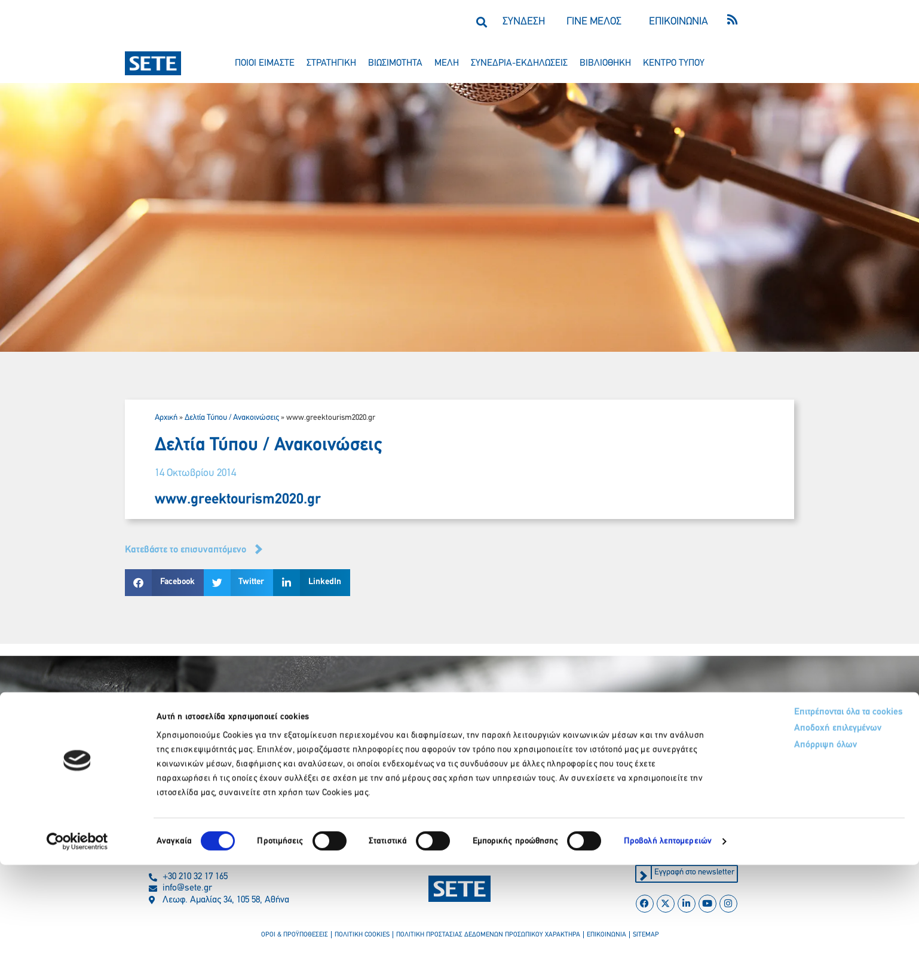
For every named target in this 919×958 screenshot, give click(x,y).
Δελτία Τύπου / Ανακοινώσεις (232, 417)
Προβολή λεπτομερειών (668, 934)
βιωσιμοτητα (395, 63)
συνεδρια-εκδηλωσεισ (519, 63)
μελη (446, 63)
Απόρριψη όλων (769, 842)
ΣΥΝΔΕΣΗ (524, 21)
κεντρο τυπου (673, 63)
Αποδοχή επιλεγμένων (783, 824)
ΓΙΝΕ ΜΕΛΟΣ (593, 21)
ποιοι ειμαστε (265, 63)
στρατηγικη (331, 63)
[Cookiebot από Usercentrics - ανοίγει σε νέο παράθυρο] (77, 935)
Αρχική (166, 417)
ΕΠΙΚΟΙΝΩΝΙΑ (678, 21)
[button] (481, 22)
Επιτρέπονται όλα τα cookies (795, 806)
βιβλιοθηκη (605, 63)
